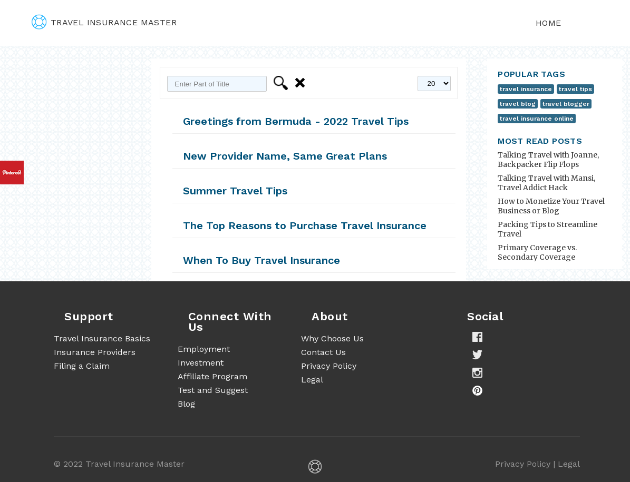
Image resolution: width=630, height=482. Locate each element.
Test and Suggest (213, 390)
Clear (301, 83)
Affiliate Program (212, 376)
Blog (186, 404)
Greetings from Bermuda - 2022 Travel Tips (296, 121)
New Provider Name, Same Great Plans (285, 156)
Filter (282, 83)
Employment (204, 349)
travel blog (518, 103)
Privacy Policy (328, 366)
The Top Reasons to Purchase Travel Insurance (305, 225)
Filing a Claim (82, 366)
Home (548, 23)
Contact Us (323, 352)
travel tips (575, 89)
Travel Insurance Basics (102, 338)
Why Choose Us (332, 338)
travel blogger (565, 103)
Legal (312, 380)
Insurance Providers (94, 352)
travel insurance (526, 89)
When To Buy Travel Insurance (261, 260)
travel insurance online (537, 118)
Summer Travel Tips (235, 190)
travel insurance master (104, 22)
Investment (201, 363)
